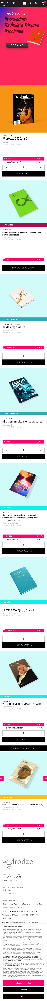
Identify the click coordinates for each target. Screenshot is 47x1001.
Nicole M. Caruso (8, 331)
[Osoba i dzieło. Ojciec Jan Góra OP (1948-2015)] (23, 674)
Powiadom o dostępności (23, 268)
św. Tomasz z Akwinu (10, 614)
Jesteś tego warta (13, 327)
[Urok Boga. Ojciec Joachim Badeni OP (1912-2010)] (23, 775)
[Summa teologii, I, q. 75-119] (23, 580)
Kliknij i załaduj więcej (23, 748)
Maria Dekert (7, 425)
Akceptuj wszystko (23, 983)
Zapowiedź (7, 225)
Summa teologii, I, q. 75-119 (20, 610)
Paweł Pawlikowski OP (10, 807)
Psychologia (7, 324)
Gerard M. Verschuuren (10, 523)
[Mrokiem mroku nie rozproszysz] (23, 391)
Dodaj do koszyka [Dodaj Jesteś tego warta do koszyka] (23, 362)
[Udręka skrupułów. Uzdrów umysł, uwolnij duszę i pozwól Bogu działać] (23, 203)
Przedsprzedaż (10, 319)
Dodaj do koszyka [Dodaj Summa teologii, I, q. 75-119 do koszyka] (23, 645)
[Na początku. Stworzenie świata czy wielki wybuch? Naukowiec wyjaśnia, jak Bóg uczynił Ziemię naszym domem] (23, 486)
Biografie (6, 701)
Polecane (7, 797)
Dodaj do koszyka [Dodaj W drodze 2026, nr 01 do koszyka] (23, 174)
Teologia (5, 512)
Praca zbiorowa (8, 707)
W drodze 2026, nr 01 (15, 138)
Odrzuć (23, 996)
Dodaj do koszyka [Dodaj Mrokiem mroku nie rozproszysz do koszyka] (23, 457)
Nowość (6, 508)
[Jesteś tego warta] (23, 297)
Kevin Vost (6, 238)
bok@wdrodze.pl (9, 881)
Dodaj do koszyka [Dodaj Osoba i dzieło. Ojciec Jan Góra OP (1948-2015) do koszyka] (23, 739)
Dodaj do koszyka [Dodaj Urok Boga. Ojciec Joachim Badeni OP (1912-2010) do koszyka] (23, 840)
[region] (23, 962)
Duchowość (6, 229)
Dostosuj (23, 990)
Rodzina (17, 324)
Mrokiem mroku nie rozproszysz (22, 421)
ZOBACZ (17, 45)
